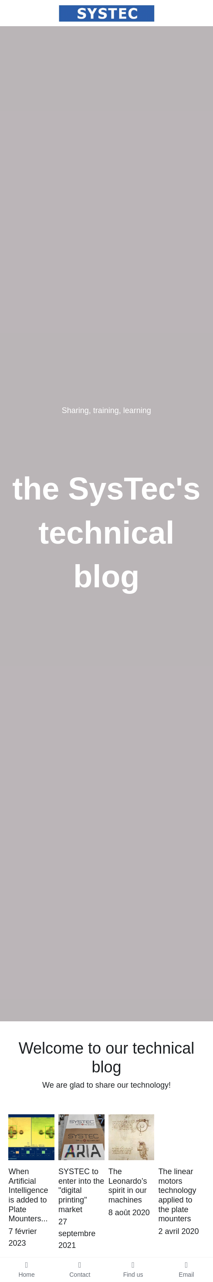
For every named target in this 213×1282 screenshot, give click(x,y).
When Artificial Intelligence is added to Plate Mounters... (28, 1195)
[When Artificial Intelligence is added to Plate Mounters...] (31, 1137)
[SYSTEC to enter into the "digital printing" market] (81, 1137)
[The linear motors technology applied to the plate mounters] (181, 1137)
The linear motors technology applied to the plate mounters (177, 1195)
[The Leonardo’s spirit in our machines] (131, 1137)
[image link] (106, 12)
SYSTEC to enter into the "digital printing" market (81, 1190)
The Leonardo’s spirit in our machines (127, 1185)
